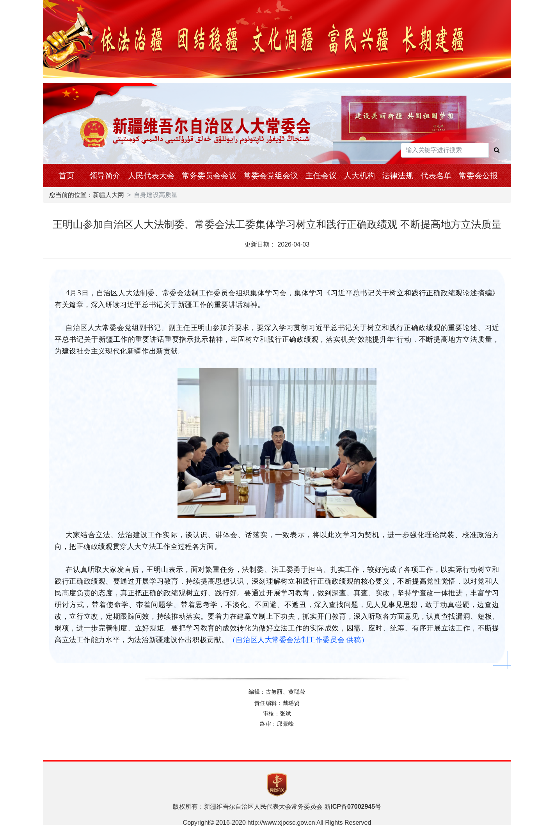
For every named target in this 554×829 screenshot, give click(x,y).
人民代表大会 (151, 175)
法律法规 (397, 175)
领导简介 (105, 175)
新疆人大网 (108, 195)
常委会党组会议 (270, 175)
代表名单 (436, 175)
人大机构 (359, 175)
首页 (66, 175)
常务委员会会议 (209, 175)
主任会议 (321, 175)
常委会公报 (478, 175)
